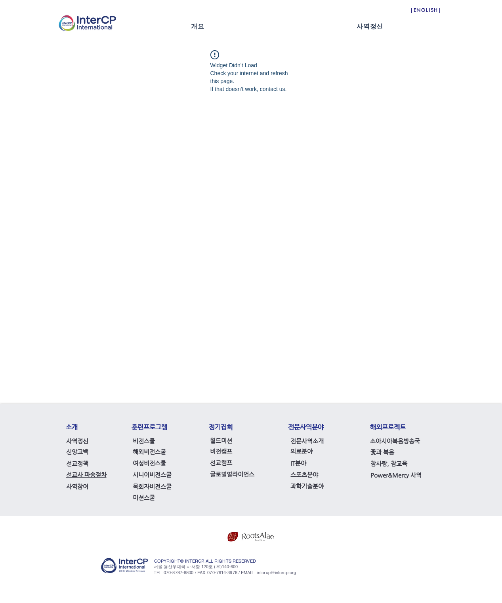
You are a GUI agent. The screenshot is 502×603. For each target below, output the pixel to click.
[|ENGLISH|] (426, 10)
